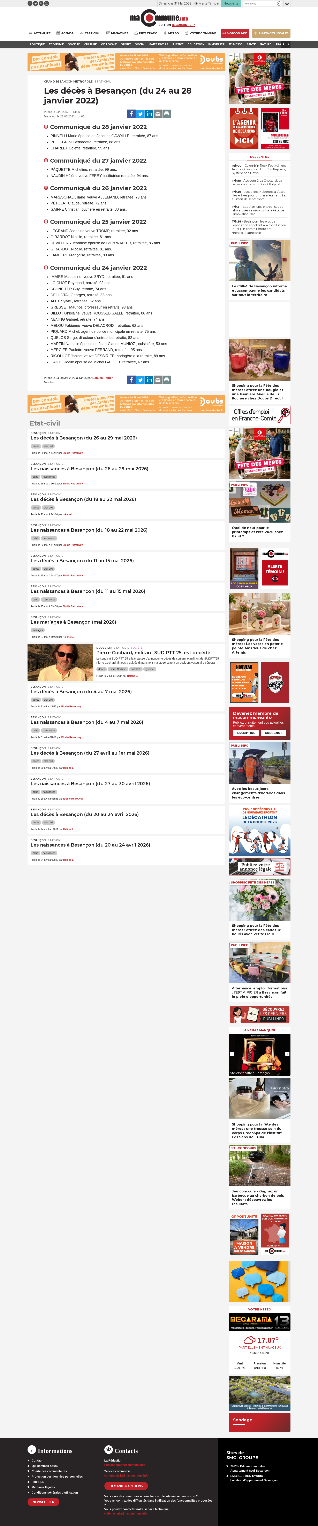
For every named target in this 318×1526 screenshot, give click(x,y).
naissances (49, 476)
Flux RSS (38, 1482)
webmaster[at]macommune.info (126, 1513)
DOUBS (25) (104, 647)
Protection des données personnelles (57, 1476)
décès (36, 446)
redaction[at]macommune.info (125, 1464)
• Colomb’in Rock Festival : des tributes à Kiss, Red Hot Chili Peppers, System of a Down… (259, 169)
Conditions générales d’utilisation (55, 1492)
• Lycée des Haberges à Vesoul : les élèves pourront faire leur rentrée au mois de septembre (259, 195)
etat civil (48, 446)
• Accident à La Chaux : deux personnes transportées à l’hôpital (257, 182)
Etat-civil (103, 81)
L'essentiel (260, 157)
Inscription (245, 732)
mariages (38, 630)
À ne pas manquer (259, 1030)
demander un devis (126, 1486)
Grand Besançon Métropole (68, 81)
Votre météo (259, 1309)
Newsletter (43, 1502)
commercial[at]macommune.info (126, 1475)
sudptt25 (136, 669)
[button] (279, 3)
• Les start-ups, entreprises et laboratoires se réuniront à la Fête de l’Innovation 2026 (258, 210)
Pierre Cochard (118, 669)
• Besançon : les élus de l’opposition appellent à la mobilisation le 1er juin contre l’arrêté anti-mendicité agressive (259, 227)
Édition (165, 24)
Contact (37, 1460)
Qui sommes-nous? (45, 1465)
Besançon (38, 433)
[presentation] (232, 1054)
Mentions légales (43, 1487)
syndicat (149, 669)
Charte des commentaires (49, 1471)
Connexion (273, 732)
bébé (35, 476)
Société (137, 647)
